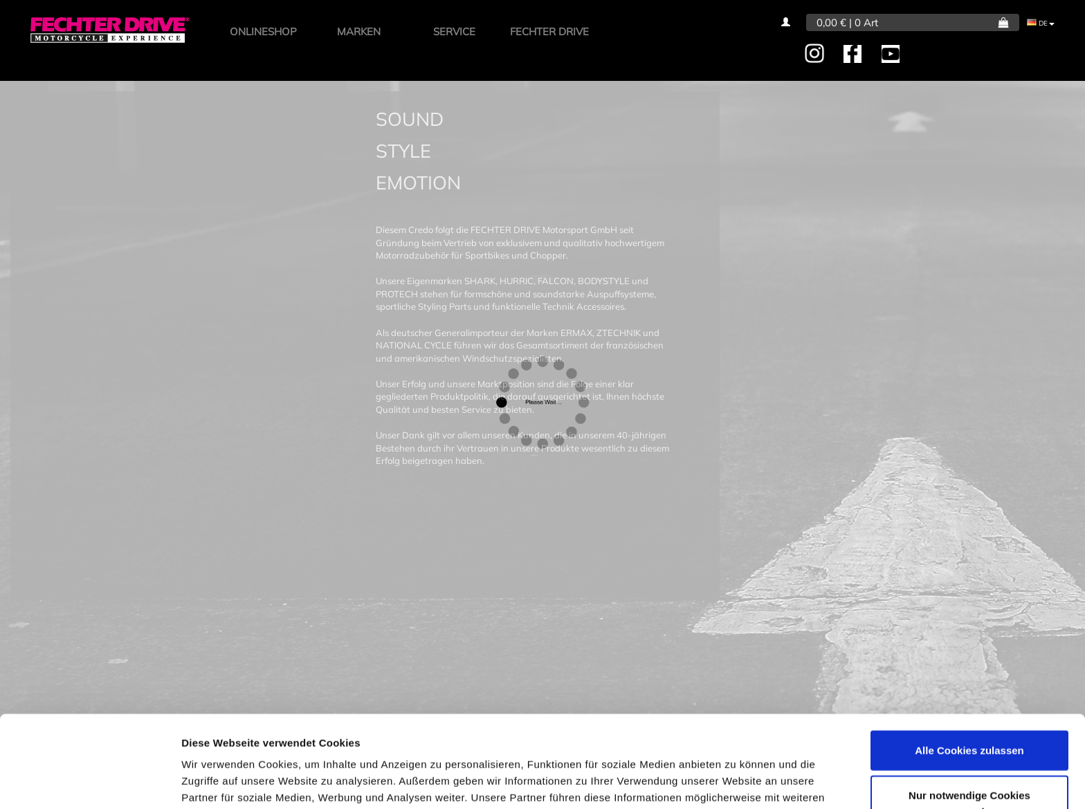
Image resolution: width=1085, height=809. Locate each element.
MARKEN (359, 31)
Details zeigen (736, 782)
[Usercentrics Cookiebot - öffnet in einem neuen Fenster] (89, 782)
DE (1041, 23)
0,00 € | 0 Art (847, 22)
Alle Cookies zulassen (969, 673)
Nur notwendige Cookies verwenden (969, 727)
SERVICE (454, 31)
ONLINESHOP (263, 31)
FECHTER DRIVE (549, 31)
